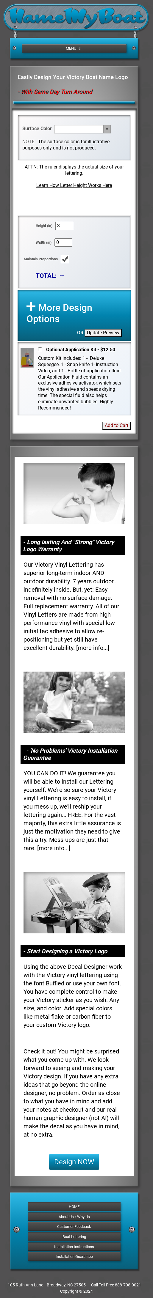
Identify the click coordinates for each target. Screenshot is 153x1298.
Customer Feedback (74, 1226)
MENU (74, 48)
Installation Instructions (74, 1247)
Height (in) (44, 226)
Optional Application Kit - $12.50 (80, 349)
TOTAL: (46, 275)
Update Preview (103, 332)
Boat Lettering (74, 1236)
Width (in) (43, 242)
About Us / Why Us (74, 1216)
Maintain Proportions (41, 259)
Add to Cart (116, 425)
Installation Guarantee (74, 1256)
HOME (74, 1206)
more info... (93, 647)
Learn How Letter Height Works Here (74, 185)
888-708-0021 (128, 1285)
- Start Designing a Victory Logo (65, 951)
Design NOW (74, 1162)
